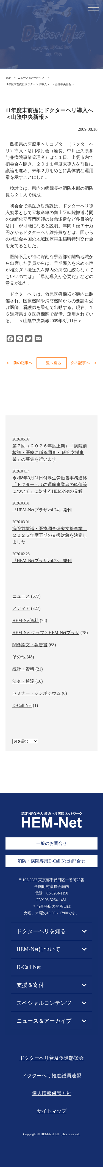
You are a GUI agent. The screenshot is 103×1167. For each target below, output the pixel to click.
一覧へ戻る (51, 363)
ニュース (21, 596)
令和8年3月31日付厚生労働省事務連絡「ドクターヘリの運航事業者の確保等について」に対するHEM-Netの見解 (49, 484)
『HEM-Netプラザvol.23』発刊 (42, 560)
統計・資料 (23, 669)
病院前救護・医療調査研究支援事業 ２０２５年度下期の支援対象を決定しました (49, 535)
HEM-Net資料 (25, 620)
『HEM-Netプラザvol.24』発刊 (42, 510)
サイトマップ (51, 1111)
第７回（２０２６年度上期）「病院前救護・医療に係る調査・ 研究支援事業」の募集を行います (49, 452)
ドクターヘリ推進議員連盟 (51, 1075)
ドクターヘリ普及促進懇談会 (52, 1058)
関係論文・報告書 (30, 644)
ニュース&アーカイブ (31, 77)
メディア (21, 608)
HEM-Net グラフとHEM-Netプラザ (45, 632)
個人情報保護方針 (51, 1093)
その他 (19, 657)
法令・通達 (23, 681)
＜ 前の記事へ (18, 363)
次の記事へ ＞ (84, 363)
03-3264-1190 (57, 893)
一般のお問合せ (51, 843)
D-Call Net (22, 705)
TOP (8, 77)
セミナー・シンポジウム (36, 693)
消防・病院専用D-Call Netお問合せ (51, 861)
